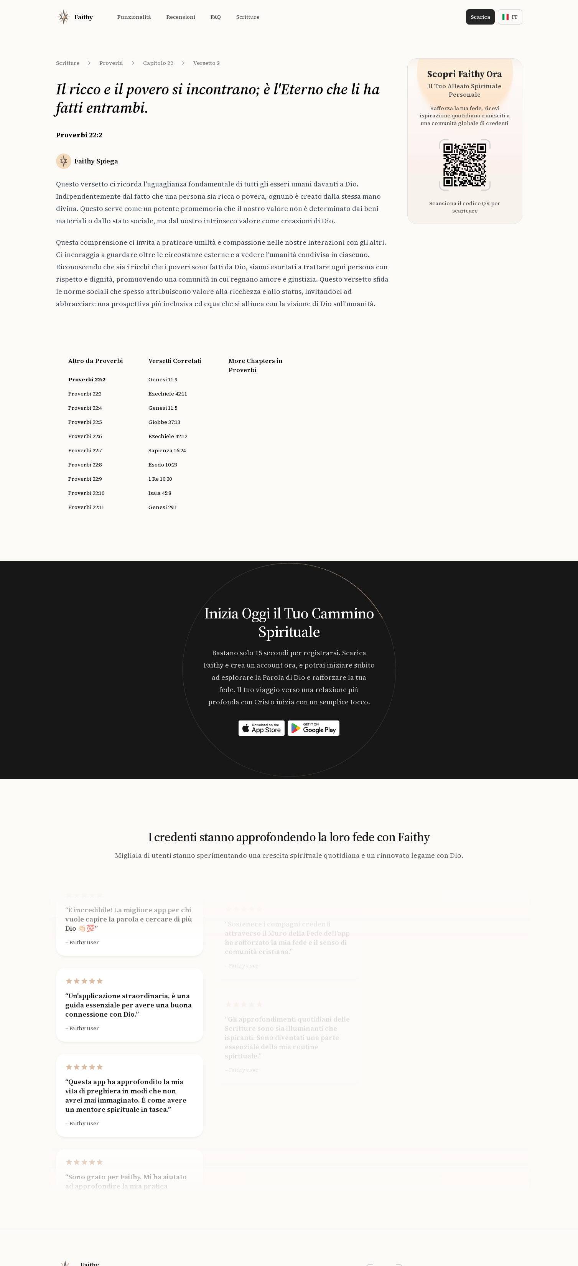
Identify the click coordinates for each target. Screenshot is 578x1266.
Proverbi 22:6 (85, 436)
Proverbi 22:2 (86, 379)
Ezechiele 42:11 (167, 393)
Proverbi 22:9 (85, 479)
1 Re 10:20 (160, 479)
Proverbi (111, 63)
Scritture (67, 63)
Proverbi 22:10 (86, 493)
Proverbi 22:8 (85, 464)
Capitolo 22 (158, 63)
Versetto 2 (206, 63)
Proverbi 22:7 (85, 450)
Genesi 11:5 (162, 408)
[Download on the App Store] (262, 728)
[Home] (74, 17)
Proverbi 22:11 (86, 507)
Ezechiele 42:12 (167, 436)
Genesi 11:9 (162, 379)
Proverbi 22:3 (85, 393)
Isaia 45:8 (159, 493)
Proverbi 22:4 (85, 408)
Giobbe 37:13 (164, 422)
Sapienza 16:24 (167, 450)
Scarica (480, 17)
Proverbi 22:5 (85, 422)
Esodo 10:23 (162, 464)
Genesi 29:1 (162, 507)
